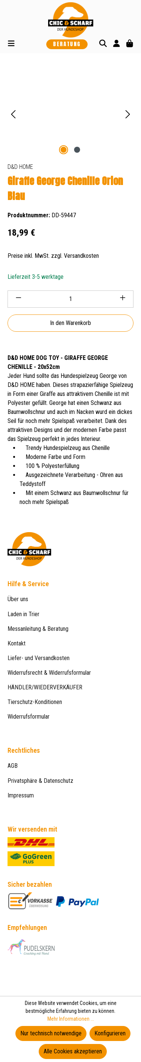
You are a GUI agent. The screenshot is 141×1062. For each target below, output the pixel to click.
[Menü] (11, 44)
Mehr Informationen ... (70, 1019)
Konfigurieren (110, 1033)
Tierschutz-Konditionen (35, 701)
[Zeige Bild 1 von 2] (64, 150)
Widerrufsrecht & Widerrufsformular (49, 672)
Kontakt (17, 643)
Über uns (18, 599)
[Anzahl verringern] (18, 299)
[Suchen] (103, 44)
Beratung (67, 44)
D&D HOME (20, 166)
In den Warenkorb (70, 322)
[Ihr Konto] (116, 44)
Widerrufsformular (29, 716)
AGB (13, 765)
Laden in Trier (23, 614)
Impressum (21, 795)
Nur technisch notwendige (51, 1033)
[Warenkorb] (129, 44)
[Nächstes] (127, 114)
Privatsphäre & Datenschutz (40, 780)
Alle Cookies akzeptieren (73, 1051)
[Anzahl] (70, 299)
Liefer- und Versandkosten (39, 658)
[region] (70, 114)
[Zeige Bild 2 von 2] (77, 150)
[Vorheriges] (13, 114)
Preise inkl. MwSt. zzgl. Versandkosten (53, 255)
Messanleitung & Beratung (38, 628)
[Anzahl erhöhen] (123, 299)
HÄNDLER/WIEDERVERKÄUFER (45, 687)
